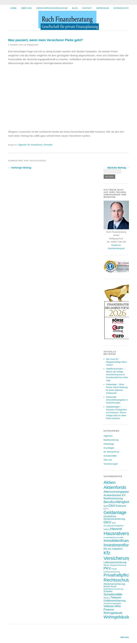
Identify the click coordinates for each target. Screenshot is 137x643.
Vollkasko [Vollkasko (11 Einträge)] (109, 606)
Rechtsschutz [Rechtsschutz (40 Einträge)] (117, 580)
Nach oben (125, 637)
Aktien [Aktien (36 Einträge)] (110, 482)
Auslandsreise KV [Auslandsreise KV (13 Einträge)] (115, 495)
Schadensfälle (110, 456)
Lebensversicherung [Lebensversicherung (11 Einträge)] (115, 562)
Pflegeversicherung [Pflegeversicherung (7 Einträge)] (118, 565)
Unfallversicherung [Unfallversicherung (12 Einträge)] (115, 600)
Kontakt (87, 8)
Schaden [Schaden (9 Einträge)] (108, 591)
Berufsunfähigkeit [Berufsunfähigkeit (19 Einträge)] (116, 502)
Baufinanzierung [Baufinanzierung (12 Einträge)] (113, 498)
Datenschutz (120, 8)
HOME (13, 8)
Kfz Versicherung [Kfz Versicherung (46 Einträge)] (117, 555)
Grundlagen (109, 448)
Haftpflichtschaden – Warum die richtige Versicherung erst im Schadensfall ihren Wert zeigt (117, 375)
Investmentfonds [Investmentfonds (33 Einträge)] (119, 545)
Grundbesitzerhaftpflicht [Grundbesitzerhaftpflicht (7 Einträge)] (114, 526)
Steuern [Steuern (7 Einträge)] (107, 598)
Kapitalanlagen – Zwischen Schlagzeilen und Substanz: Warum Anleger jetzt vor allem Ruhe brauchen (116, 412)
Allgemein (22, 145)
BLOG (75, 8)
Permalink (48, 145)
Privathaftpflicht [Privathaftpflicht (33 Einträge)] (118, 575)
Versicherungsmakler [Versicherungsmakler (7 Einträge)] (112, 603)
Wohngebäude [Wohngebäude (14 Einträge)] (113, 613)
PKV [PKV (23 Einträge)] (107, 568)
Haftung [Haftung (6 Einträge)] (107, 529)
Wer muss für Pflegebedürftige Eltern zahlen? (116, 362)
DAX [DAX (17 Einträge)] (111, 505)
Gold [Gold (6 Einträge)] (113, 523)
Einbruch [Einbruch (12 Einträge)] (121, 505)
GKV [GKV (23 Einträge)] (107, 522)
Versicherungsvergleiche (52, 8)
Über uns (26, 8)
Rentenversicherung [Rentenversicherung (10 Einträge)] (114, 584)
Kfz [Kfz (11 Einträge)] (105, 548)
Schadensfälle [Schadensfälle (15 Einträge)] (113, 594)
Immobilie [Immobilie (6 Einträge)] (120, 537)
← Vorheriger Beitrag (19, 167)
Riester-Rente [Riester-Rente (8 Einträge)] (110, 586)
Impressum (102, 8)
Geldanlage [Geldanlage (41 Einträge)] (115, 512)
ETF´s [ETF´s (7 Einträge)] (106, 509)
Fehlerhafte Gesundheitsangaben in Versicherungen (117, 400)
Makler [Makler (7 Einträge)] (106, 565)
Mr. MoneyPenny (35, 145)
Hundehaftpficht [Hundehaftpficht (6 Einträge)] (110, 537)
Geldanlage (109, 444)
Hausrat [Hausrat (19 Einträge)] (116, 529)
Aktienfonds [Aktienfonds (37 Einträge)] (115, 487)
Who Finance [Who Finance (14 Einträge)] (112, 608)
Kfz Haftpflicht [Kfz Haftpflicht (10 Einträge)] (115, 549)
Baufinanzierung (111, 440)
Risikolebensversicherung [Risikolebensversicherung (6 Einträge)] (113, 589)
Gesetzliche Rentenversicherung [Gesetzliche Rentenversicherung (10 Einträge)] (114, 517)
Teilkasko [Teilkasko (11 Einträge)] (116, 597)
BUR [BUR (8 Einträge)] (106, 506)
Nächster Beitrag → (118, 167)
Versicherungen (111, 464)
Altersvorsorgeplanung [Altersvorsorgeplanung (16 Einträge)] (119, 491)
